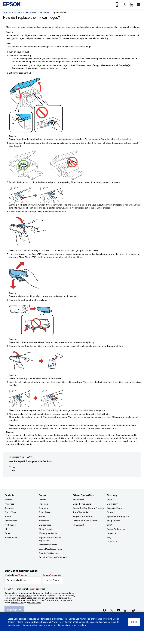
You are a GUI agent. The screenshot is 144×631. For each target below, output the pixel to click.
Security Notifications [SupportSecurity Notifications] (48, 553)
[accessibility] (117, 4)
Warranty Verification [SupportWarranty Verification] (48, 533)
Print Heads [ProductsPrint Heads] (10, 525)
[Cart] (131, 4)
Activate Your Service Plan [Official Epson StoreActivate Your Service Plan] (85, 520)
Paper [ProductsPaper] (7, 533)
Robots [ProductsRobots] (7, 516)
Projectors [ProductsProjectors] (9, 504)
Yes (13, 467)
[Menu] (138, 4)
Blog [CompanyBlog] (109, 537)
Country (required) (52, 575)
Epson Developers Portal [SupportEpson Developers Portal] (50, 549)
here (84, 625)
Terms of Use (17, 602)
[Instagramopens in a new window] (133, 610)
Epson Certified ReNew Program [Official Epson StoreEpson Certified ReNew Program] (88, 508)
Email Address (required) (16, 575)
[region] (72, 621)
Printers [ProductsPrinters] (8, 499)
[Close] (134, 622)
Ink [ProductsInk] (5, 529)
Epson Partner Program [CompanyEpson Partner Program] (118, 516)
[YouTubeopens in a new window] (118, 610)
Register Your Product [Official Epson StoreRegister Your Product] (83, 516)
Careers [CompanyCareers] (110, 512)
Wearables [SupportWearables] (44, 520)
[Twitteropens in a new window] (111, 610)
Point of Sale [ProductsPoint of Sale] (10, 512)
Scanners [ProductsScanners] (8, 508)
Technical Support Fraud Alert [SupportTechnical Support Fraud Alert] (53, 557)
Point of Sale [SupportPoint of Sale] (44, 512)
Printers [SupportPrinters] (42, 499)
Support (7, 12)
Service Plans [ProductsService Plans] (10, 537)
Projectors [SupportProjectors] (43, 504)
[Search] (124, 4)
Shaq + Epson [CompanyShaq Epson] (113, 520)
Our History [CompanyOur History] (112, 504)
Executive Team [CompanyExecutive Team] (114, 508)
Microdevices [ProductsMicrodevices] (10, 520)
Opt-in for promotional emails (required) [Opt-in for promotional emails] (26, 589)
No (13, 470)
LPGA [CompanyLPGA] (109, 525)
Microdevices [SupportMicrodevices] (45, 525)
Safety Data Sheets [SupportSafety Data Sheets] (48, 544)
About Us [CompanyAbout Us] (111, 499)
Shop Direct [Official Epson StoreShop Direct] (78, 499)
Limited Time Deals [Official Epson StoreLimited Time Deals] (82, 504)
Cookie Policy (40, 622)
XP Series (44, 12)
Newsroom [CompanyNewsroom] (112, 533)
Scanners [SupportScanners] (43, 508)
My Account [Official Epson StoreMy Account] (78, 525)
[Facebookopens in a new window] (104, 610)
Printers (18, 12)
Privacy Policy (25, 595)
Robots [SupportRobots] (42, 516)
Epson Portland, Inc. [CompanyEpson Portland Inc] (116, 529)
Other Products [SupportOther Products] (46, 529)
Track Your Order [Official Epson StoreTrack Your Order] (81, 512)
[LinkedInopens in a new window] (126, 610)
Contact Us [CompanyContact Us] (112, 541)
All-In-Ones (30, 12)
